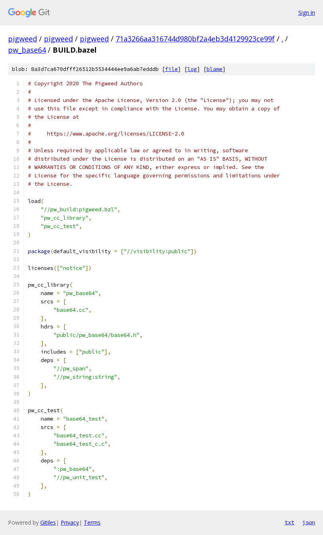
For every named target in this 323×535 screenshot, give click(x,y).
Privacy (70, 522)
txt (289, 522)
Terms (92, 522)
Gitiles (48, 522)
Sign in (306, 12)
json (308, 522)
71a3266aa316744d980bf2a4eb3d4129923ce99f (195, 38)
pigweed (22, 38)
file (171, 69)
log (192, 69)
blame (215, 69)
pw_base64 (27, 50)
